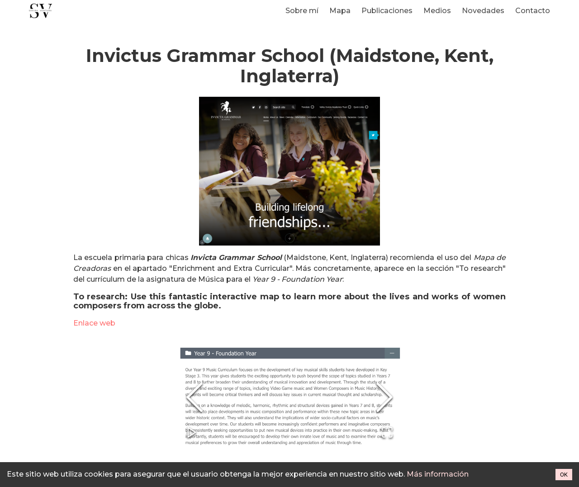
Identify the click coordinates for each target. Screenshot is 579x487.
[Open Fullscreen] (387, 433)
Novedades (483, 10)
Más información (438, 474)
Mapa (340, 10)
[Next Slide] (384, 397)
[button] (289, 398)
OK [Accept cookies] (564, 474)
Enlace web (94, 323)
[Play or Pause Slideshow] (191, 433)
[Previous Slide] (194, 397)
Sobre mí (301, 10)
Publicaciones (387, 10)
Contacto (532, 10)
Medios (437, 10)
